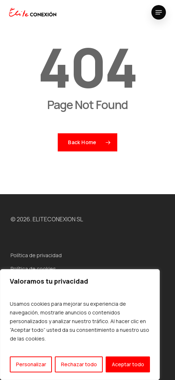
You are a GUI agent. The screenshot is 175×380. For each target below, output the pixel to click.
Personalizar (31, 364)
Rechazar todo (79, 364)
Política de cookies (33, 268)
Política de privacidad (36, 255)
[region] (80, 324)
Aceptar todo (128, 364)
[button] (158, 12)
